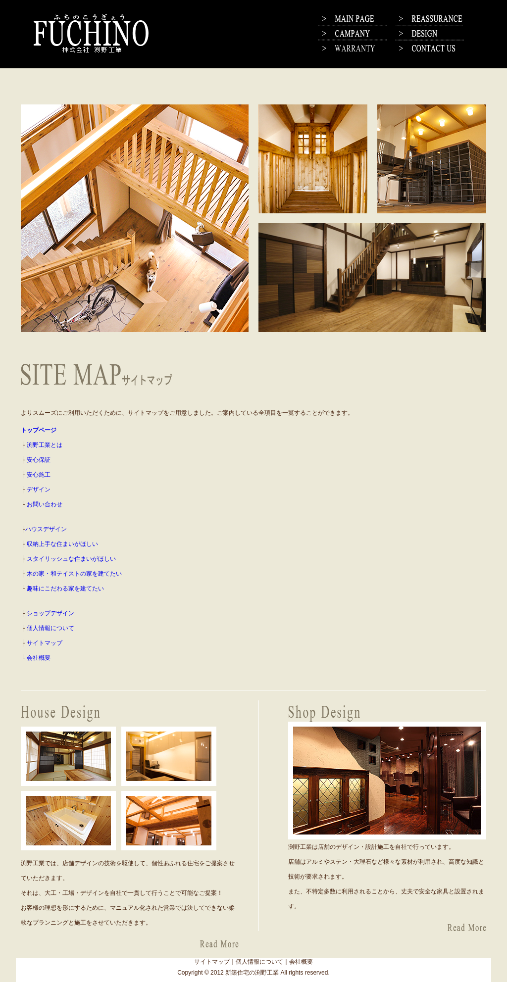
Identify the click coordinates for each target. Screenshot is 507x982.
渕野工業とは (44, 445)
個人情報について (50, 628)
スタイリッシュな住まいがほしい (71, 558)
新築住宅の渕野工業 (252, 972)
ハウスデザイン (46, 529)
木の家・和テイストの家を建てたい (74, 573)
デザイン (39, 489)
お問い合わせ (44, 504)
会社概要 (39, 657)
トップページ (38, 430)
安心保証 (39, 459)
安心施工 (39, 474)
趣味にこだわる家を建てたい (65, 588)
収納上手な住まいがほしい (62, 543)
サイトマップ (44, 642)
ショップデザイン (50, 613)
